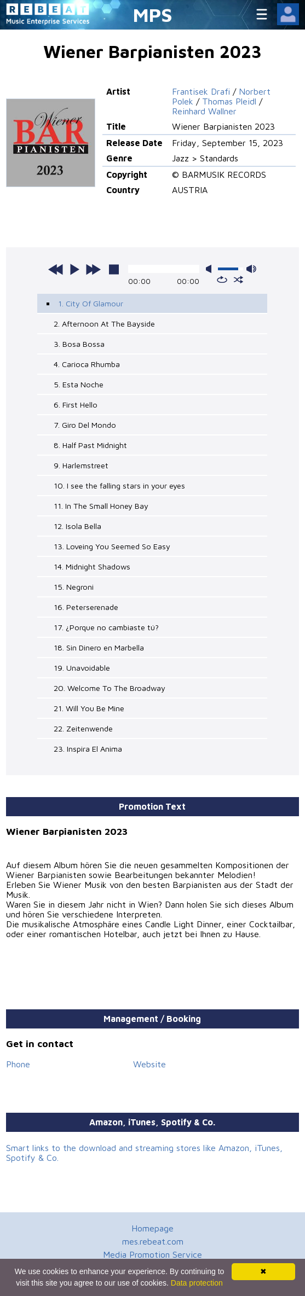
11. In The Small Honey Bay (101, 505)
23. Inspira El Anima (88, 748)
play (74, 269)
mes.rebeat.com (152, 1241)
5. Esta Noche (78, 384)
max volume (251, 269)
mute (211, 269)
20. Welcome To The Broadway (109, 688)
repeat (222, 279)
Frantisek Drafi (201, 91)
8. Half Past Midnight (90, 445)
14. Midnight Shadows (92, 566)
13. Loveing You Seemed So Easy (112, 546)
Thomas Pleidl (229, 101)
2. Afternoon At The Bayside (104, 323)
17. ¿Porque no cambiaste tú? (106, 627)
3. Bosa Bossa (79, 343)
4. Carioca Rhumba (87, 364)
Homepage (152, 1228)
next (93, 269)
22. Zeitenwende (83, 728)
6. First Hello (75, 404)
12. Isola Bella (77, 526)
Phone (18, 1064)
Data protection (197, 1282)
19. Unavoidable (82, 667)
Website (149, 1064)
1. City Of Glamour (90, 303)
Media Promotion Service (152, 1254)
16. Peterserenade (86, 607)
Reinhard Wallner (204, 111)
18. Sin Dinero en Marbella (99, 647)
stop (114, 269)
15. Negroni (74, 586)
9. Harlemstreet (81, 465)
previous (56, 269)
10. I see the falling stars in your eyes (119, 485)
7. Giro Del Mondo (85, 424)
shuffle (238, 279)
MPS (152, 14)
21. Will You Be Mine (89, 708)
